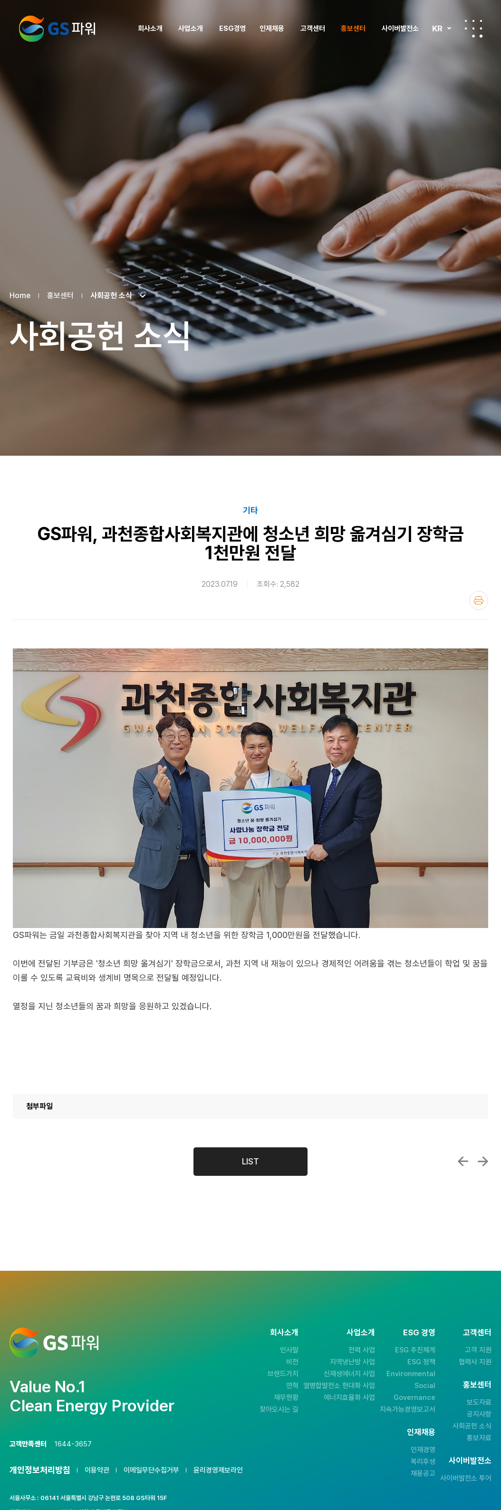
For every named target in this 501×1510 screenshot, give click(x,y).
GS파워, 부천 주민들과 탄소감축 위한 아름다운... (483, 1161)
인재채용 (272, 28)
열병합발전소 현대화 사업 (339, 1385)
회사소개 (150, 28)
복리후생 (423, 1461)
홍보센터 (353, 28)
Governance (414, 1397)
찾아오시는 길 (279, 1409)
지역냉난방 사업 (352, 1362)
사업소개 (190, 28)
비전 (292, 1362)
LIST (250, 1161)
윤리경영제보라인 (218, 1470)
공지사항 (479, 1414)
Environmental (410, 1373)
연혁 (292, 1385)
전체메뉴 (473, 28)
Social (424, 1385)
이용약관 (97, 1470)
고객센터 (312, 28)
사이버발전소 (400, 28)
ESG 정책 (421, 1362)
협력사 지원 (475, 1362)
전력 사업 (361, 1350)
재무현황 (286, 1397)
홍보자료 (479, 1438)
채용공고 (423, 1473)
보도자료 (479, 1402)
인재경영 (423, 1449)
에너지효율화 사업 (349, 1397)
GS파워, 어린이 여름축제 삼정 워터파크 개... (463, 1161)
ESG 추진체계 (415, 1350)
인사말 (289, 1350)
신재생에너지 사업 (349, 1373)
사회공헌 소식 (472, 1426)
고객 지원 (478, 1350)
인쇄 (478, 600)
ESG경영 (232, 28)
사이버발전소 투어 (465, 1478)
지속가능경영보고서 (407, 1409)
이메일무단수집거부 (151, 1470)
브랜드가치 (283, 1373)
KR (437, 28)
